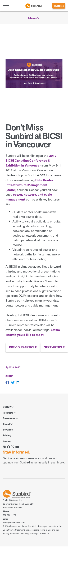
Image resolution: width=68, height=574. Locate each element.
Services (8, 429)
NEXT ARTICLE (54, 347)
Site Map (33, 533)
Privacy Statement (11, 533)
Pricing (7, 435)
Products (9, 412)
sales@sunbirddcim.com (14, 522)
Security (24, 533)
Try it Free (59, 5)
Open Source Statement (14, 529)
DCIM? (8, 407)
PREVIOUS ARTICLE (23, 347)
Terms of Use (46, 529)
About (7, 424)
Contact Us (44, 533)
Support (7, 441)
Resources (10, 418)
